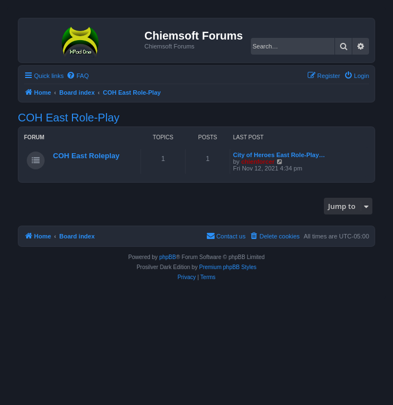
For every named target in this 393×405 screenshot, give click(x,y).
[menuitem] (77, 75)
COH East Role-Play (68, 117)
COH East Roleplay (86, 156)
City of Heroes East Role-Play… (279, 155)
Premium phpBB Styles (227, 267)
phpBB (167, 257)
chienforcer (258, 161)
